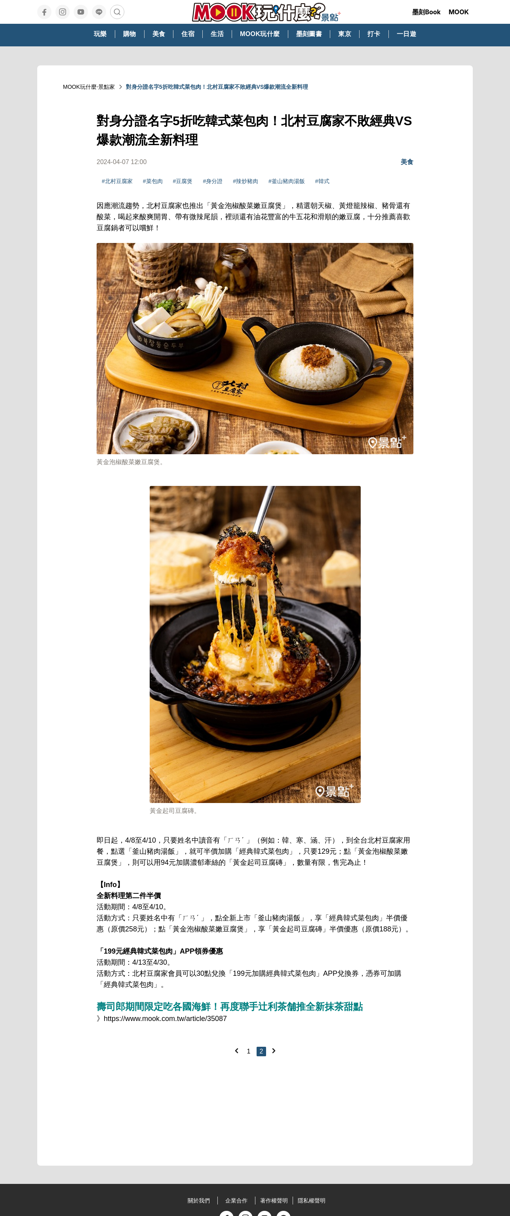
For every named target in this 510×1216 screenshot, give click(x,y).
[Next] (273, 1050)
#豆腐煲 (183, 181)
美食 (407, 162)
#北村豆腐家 (117, 181)
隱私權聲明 (311, 1200)
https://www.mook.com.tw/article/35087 (165, 1019)
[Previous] (236, 1050)
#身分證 (213, 181)
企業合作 (236, 1200)
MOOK (459, 12)
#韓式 (322, 181)
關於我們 (199, 1200)
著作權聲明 (274, 1200)
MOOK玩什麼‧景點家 (89, 87)
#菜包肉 (153, 181)
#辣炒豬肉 (245, 181)
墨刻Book (426, 12)
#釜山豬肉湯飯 (286, 181)
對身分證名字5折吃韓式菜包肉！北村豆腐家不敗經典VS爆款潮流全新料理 (217, 87)
